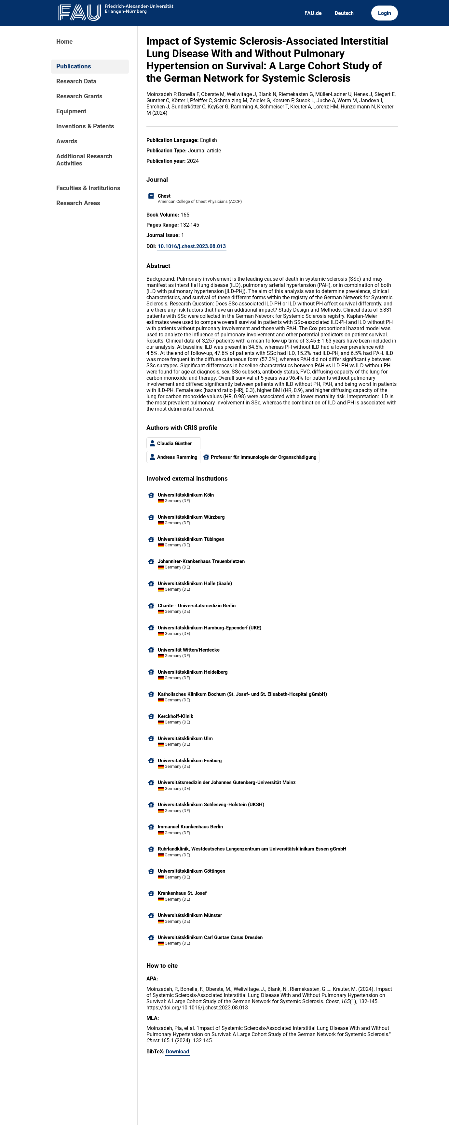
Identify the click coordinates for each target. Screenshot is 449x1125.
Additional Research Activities (84, 160)
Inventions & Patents (85, 126)
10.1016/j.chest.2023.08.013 (192, 246)
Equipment (71, 111)
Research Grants (79, 96)
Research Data (76, 81)
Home (64, 41)
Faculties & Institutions (88, 188)
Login (384, 13)
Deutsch (344, 13)
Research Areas (78, 203)
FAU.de (313, 13)
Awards (66, 141)
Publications (73, 66)
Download (177, 1051)
